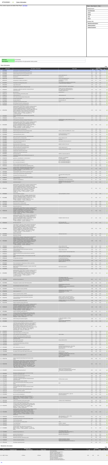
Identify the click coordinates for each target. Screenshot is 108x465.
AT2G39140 (4, 300)
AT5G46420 (4, 104)
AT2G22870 (4, 249)
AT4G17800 (4, 375)
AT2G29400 (4, 394)
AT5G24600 (4, 381)
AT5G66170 (4, 95)
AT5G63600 (4, 424)
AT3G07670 (4, 164)
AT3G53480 (4, 279)
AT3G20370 (4, 331)
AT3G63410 (4, 89)
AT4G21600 (4, 344)
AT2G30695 (4, 228)
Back (88, 6)
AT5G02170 (4, 295)
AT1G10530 (4, 411)
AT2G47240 (4, 119)
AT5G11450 (4, 266)
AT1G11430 (4, 132)
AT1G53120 (4, 103)
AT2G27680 (4, 173)
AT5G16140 (4, 150)
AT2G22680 (4, 351)
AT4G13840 (4, 204)
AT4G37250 (4, 392)
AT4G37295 (4, 363)
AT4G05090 (4, 268)
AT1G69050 (4, 427)
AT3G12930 (4, 84)
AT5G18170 (4, 434)
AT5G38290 (4, 152)
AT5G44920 (4, 418)
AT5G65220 (4, 117)
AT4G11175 (4, 93)
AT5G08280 (4, 193)
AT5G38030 (4, 341)
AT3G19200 (4, 314)
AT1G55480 (4, 256)
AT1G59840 (4, 160)
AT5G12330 (4, 400)
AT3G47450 (4, 297)
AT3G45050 (4, 273)
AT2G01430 (4, 354)
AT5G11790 (4, 78)
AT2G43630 (4, 240)
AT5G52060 (4, 162)
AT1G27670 (4, 405)
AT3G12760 (4, 326)
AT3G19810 (4, 311)
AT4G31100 (4, 390)
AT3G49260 (4, 76)
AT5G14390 (4, 437)
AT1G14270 (4, 96)
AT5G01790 (4, 210)
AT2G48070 (4, 179)
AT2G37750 (4, 397)
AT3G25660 (4, 142)
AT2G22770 (4, 383)
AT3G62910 (4, 247)
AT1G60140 (4, 439)
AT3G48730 (4, 158)
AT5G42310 (4, 165)
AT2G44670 (4, 288)
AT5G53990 (4, 349)
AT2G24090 (4, 206)
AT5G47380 (4, 293)
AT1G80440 (4, 389)
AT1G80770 (4, 177)
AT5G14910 (4, 136)
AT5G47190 (4, 129)
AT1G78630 (4, 137)
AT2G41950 (4, 124)
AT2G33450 (4, 235)
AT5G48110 (4, 253)
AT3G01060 (4, 168)
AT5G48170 (4, 423)
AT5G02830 (4, 171)
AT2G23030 (4, 347)
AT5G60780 (4, 291)
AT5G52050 (4, 435)
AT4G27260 (4, 334)
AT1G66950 (4, 431)
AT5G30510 (4, 153)
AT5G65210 (4, 421)
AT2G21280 (4, 130)
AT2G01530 (4, 222)
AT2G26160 (4, 387)
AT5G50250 (4, 175)
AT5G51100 (4, 258)
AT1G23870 (4, 370)
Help (99, 6)
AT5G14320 (4, 144)
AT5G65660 (4, 70)
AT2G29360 (4, 73)
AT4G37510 (4, 201)
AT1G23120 (4, 338)
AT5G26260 (4, 420)
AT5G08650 (4, 264)
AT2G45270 (4, 92)
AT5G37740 (4, 358)
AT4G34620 (4, 141)
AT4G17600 (4, 101)
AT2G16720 (4, 182)
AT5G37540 (4, 402)
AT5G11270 (4, 80)
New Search (94, 6)
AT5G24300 (4, 86)
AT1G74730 (4, 302)
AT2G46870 (4, 139)
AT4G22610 (4, 373)
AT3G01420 (4, 416)
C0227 (3, 455)
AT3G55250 (4, 217)
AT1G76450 (4, 282)
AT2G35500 (4, 233)
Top (1, 462)
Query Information (21, 2)
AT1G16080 (4, 197)
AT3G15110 (4, 188)
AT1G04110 (4, 251)
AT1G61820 (4, 100)
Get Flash (25, 5)
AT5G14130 (4, 442)
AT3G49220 (4, 263)
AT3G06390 (4, 343)
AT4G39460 (4, 134)
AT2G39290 (4, 285)
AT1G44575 (4, 82)
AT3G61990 (4, 379)
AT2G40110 (4, 332)
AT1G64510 (4, 155)
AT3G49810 (4, 377)
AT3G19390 (4, 336)
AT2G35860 (4, 321)
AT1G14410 (4, 318)
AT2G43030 (4, 203)
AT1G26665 (4, 385)
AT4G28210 (4, 246)
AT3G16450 (4, 147)
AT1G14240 (4, 72)
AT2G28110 (4, 98)
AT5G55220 (4, 145)
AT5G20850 (4, 260)
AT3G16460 (4, 75)
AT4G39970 (4, 115)
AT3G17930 (4, 110)
